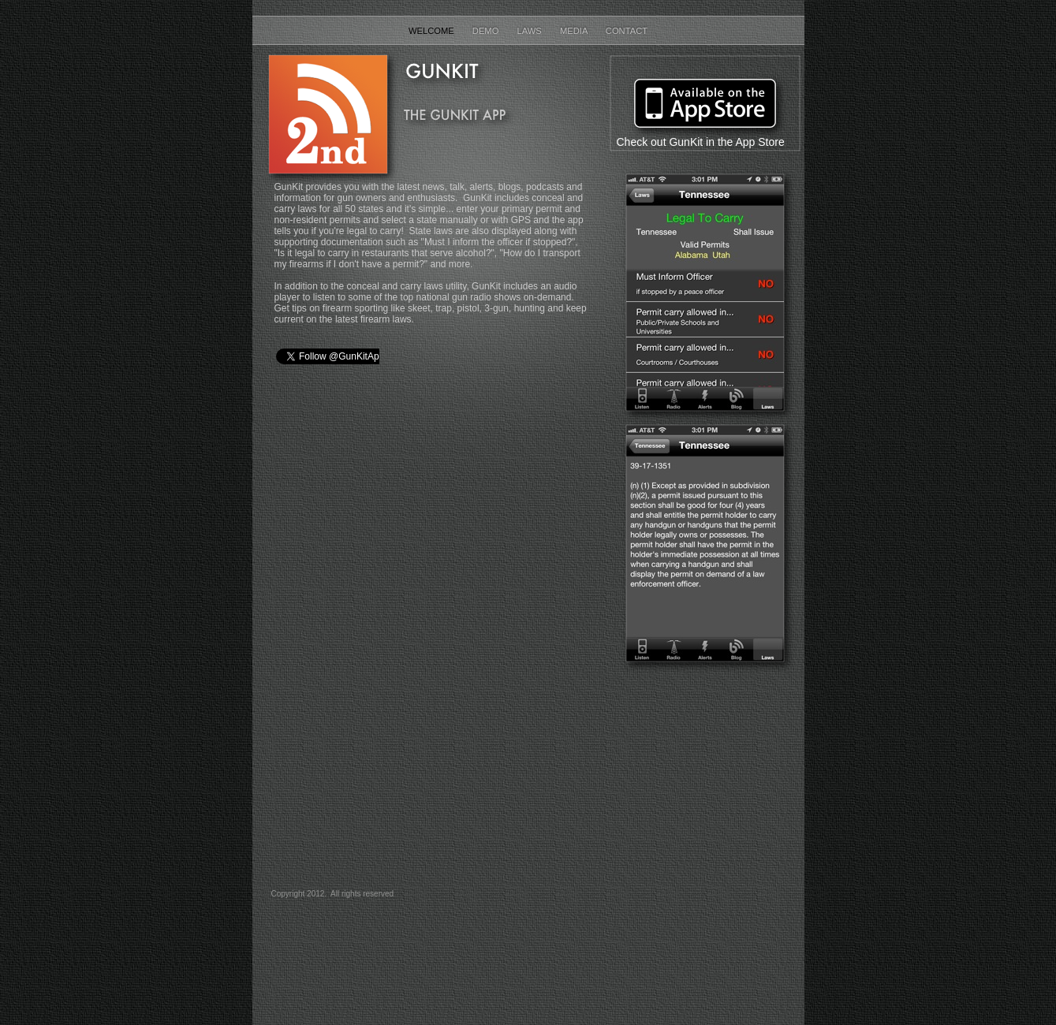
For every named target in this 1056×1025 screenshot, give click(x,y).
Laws (530, 30)
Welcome (433, 30)
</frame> (433, 630)
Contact (626, 30)
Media (575, 30)
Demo (487, 30)
